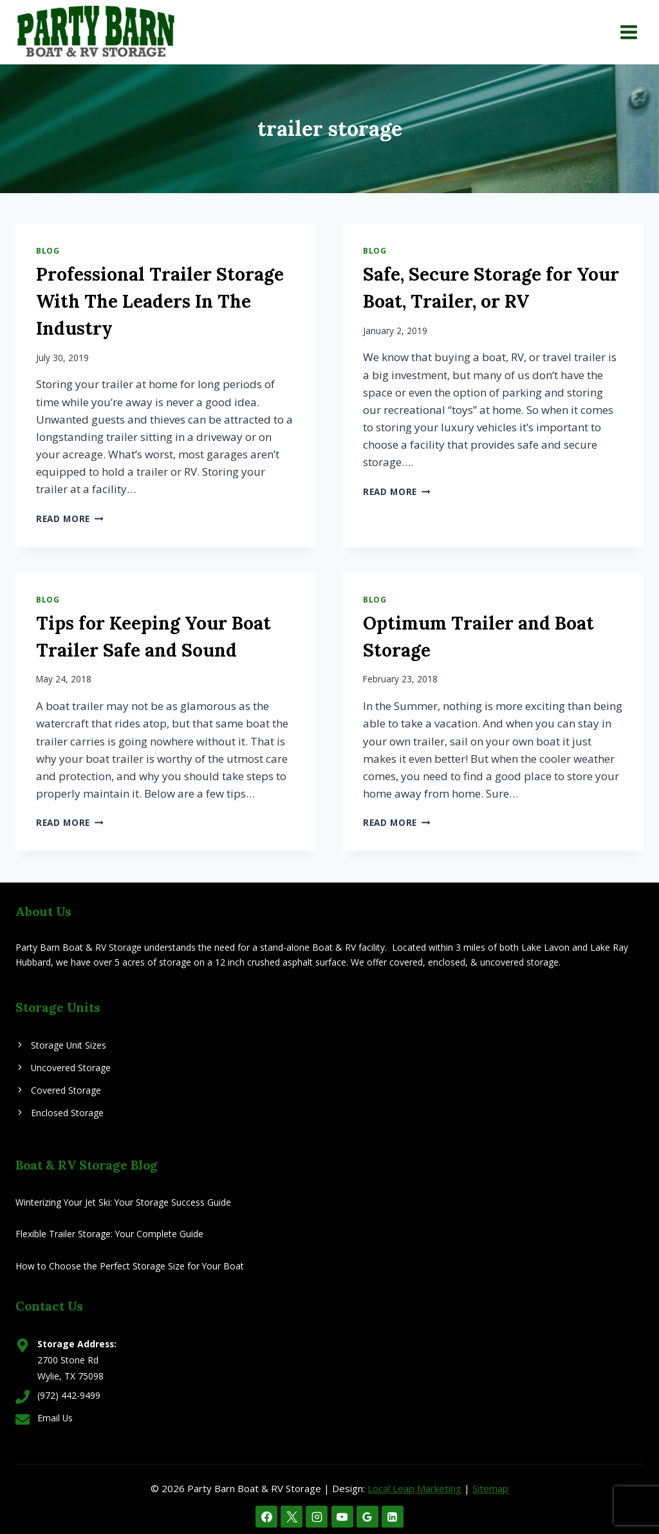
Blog (47, 250)
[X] (291, 1517)
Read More (70, 518)
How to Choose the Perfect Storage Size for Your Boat (129, 1266)
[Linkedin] (393, 1517)
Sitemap (490, 1488)
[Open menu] (628, 32)
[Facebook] (266, 1517)
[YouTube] (342, 1517)
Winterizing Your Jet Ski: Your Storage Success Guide (123, 1202)
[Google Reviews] (367, 1517)
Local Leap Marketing (414, 1488)
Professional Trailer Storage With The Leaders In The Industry (160, 301)
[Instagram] (317, 1517)
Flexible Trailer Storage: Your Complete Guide (109, 1234)
